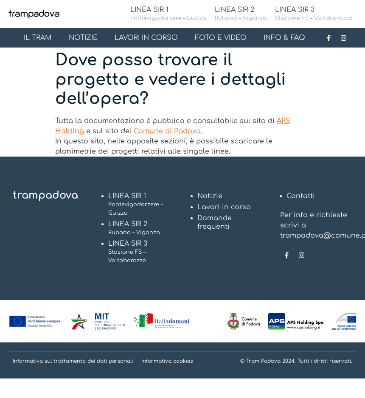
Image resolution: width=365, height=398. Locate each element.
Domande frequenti (214, 222)
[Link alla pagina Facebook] (328, 37)
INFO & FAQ (284, 38)
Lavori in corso (224, 207)
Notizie (209, 196)
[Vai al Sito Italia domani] (162, 321)
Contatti (300, 196)
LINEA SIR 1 (168, 14)
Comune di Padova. (169, 131)
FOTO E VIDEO (221, 38)
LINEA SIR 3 (313, 14)
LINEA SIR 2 (241, 14)
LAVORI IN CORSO (146, 38)
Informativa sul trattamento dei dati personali (73, 361)
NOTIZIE (83, 38)
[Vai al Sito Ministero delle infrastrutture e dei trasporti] (98, 321)
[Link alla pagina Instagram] (343, 37)
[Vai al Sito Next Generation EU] (35, 321)
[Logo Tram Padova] (33, 14)
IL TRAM (38, 38)
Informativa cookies (167, 361)
